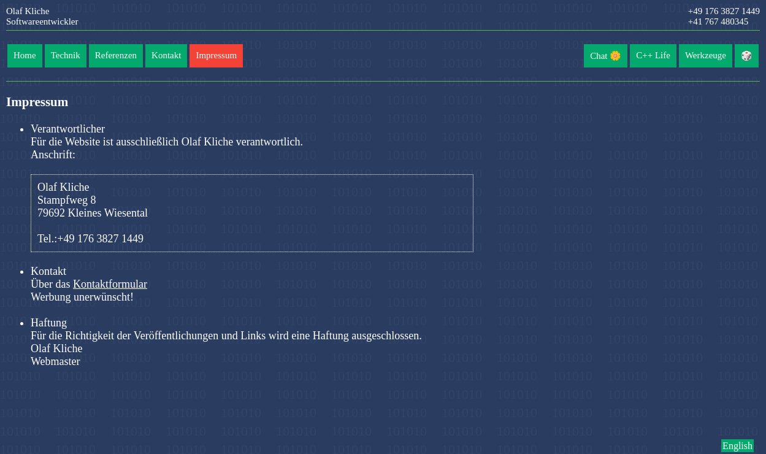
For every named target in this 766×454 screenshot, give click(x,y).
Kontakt (166, 55)
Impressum (216, 55)
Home (24, 55)
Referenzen (116, 55)
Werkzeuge (705, 55)
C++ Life (653, 55)
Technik (65, 55)
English (737, 446)
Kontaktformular (110, 284)
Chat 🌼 (605, 56)
